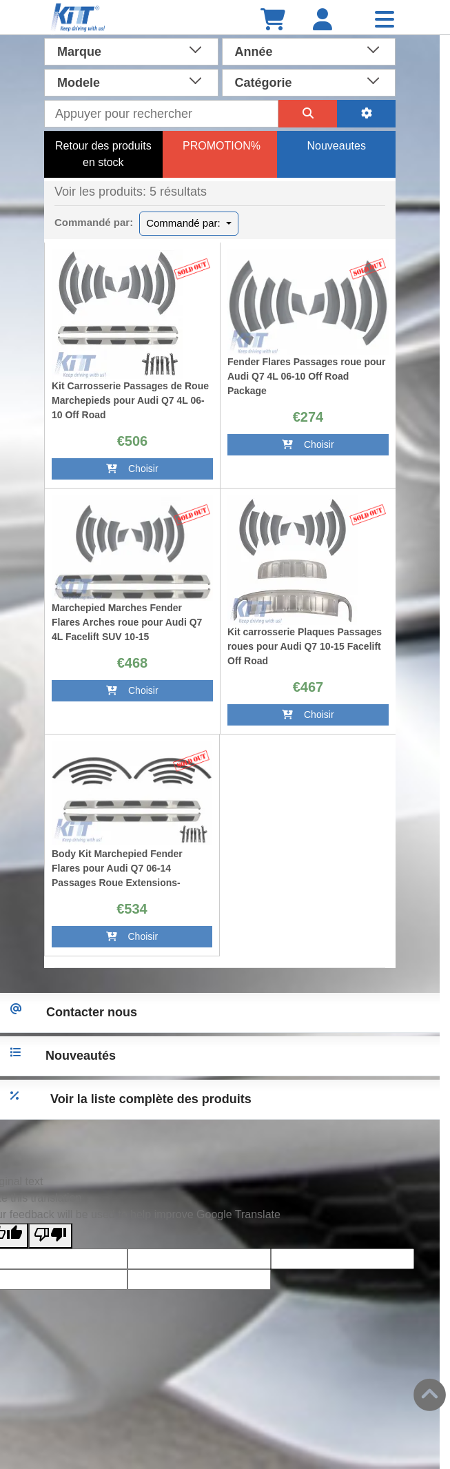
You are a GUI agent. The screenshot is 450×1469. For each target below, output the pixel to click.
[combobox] (131, 50)
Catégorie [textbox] (263, 83)
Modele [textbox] (78, 83)
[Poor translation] (50, 1236)
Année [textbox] (254, 52)
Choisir (132, 468)
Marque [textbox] (79, 52)
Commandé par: (184, 223)
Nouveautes (336, 146)
